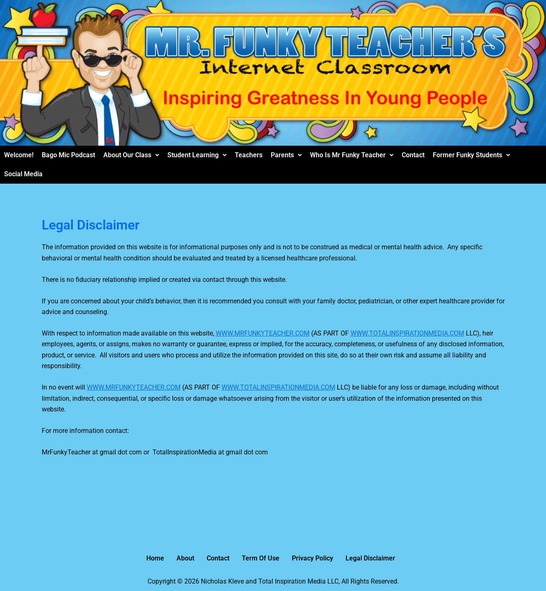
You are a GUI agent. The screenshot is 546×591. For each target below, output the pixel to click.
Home (155, 558)
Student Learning (197, 155)
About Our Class (131, 155)
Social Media (23, 174)
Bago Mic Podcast (68, 155)
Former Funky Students (471, 155)
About (185, 558)
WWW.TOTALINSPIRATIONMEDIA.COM (407, 333)
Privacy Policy (312, 558)
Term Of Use (260, 558)
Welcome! (18, 155)
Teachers (248, 155)
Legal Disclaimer (370, 558)
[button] (131, 155)
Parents (286, 155)
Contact (413, 155)
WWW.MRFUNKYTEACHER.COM (263, 333)
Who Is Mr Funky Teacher (351, 155)
